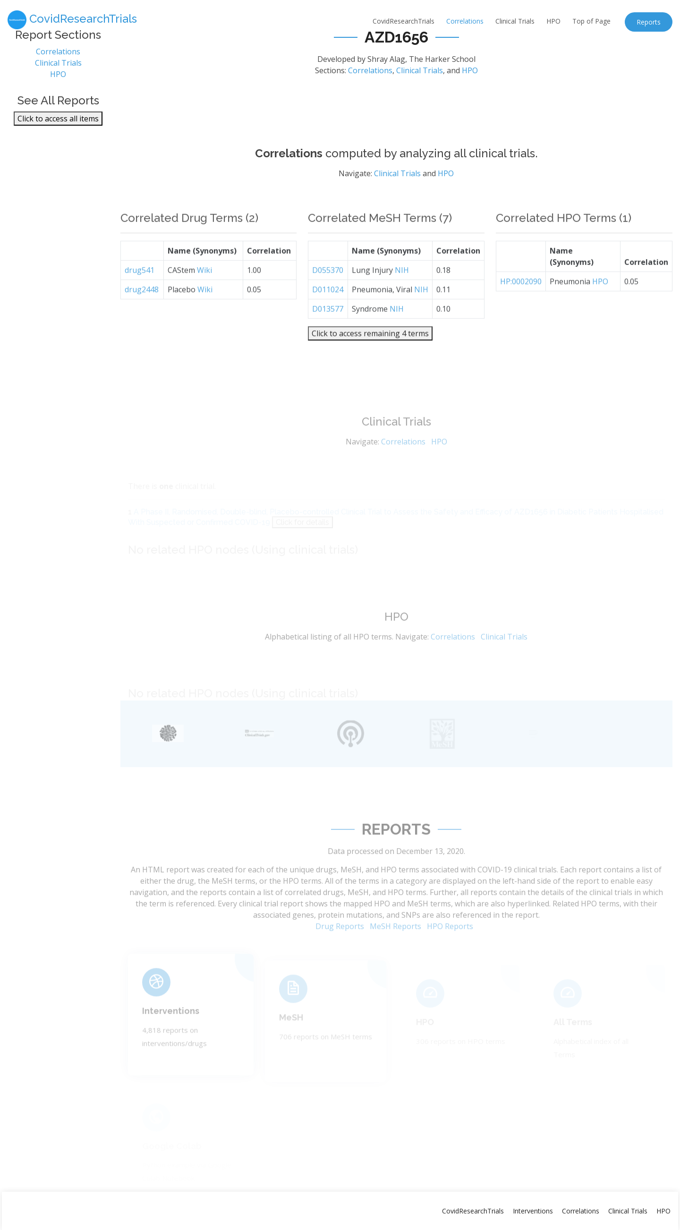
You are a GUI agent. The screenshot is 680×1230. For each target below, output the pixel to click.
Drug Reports (339, 943)
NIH (402, 288)
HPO (553, 21)
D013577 (327, 327)
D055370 (327, 288)
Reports (649, 21)
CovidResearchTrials (403, 21)
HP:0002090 (521, 299)
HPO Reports (450, 943)
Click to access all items (58, 123)
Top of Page (591, 21)
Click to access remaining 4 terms (370, 351)
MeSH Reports (395, 943)
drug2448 (142, 307)
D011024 (327, 307)
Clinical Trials (515, 21)
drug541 (139, 288)
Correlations (465, 21)
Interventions (170, 1024)
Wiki (204, 288)
